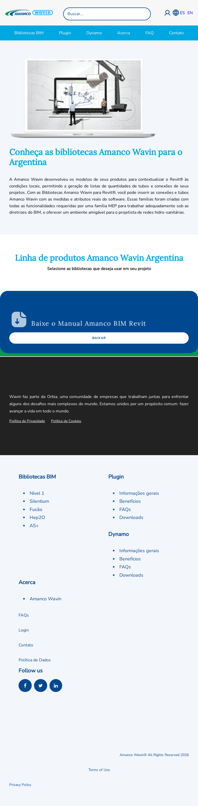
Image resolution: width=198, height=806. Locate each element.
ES (182, 13)
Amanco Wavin (45, 599)
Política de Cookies (66, 421)
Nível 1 (37, 493)
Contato (176, 33)
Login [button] (24, 630)
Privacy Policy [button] (20, 784)
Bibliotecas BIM (29, 33)
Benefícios (130, 501)
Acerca (123, 33)
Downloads (131, 517)
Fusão (36, 509)
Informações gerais (139, 493)
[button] (25, 686)
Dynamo (94, 33)
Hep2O (37, 517)
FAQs (125, 509)
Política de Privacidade (27, 421)
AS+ (34, 526)
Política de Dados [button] (35, 660)
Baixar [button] (99, 338)
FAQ (149, 33)
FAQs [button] (24, 615)
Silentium (39, 501)
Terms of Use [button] (99, 769)
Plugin (65, 33)
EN (190, 13)
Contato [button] (26, 645)
